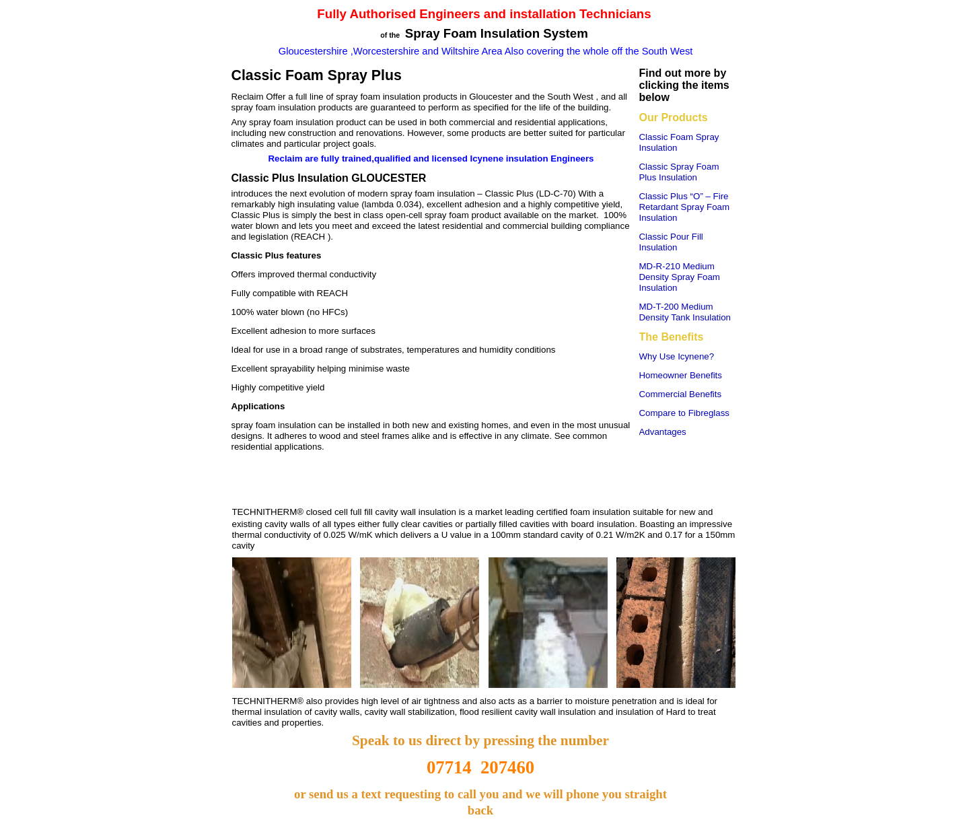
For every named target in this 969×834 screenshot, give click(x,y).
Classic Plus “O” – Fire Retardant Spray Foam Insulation (684, 207)
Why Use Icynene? (677, 356)
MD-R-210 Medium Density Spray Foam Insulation (679, 277)
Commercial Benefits (680, 394)
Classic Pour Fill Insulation (671, 242)
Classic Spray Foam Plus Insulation (679, 172)
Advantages (662, 432)
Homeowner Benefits (680, 375)
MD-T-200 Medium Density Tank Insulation (685, 312)
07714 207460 (480, 767)
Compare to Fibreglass (684, 413)
